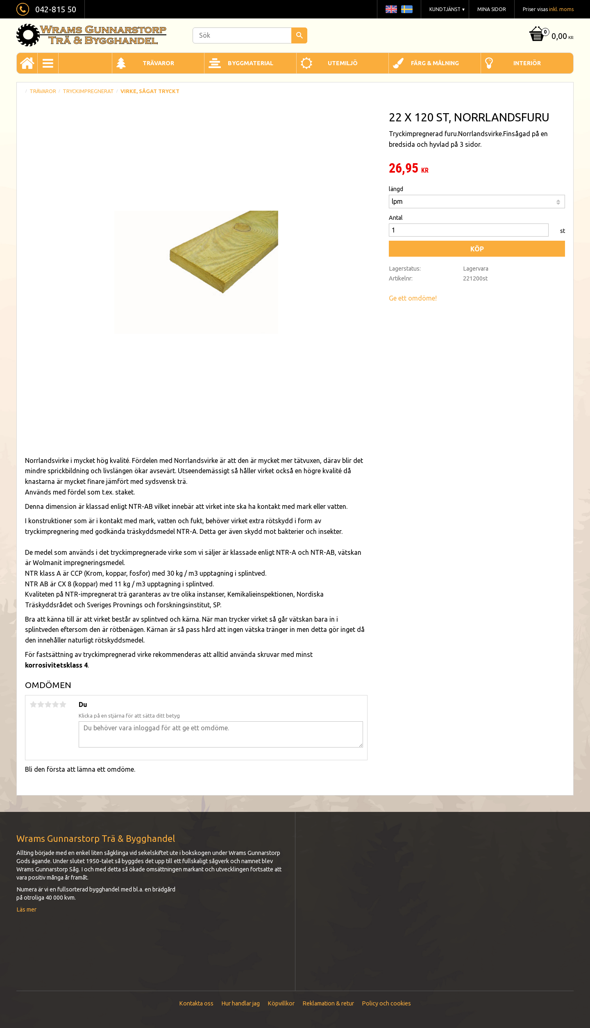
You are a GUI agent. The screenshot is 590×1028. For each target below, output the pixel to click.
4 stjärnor (55, 704)
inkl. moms (561, 9)
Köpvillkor (281, 1003)
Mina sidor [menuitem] (491, 9)
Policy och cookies (386, 1003)
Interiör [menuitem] (527, 63)
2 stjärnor (40, 704)
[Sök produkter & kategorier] (250, 35)
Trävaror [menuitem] (158, 63)
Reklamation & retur (328, 1003)
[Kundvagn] (550, 36)
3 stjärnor (48, 704)
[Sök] (299, 35)
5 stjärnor (62, 704)
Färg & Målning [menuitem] (435, 63)
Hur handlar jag (240, 1003)
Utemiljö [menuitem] (343, 63)
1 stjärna (33, 704)
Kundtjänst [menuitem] (445, 9)
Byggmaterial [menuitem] (250, 63)
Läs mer (26, 909)
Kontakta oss (196, 1003)
